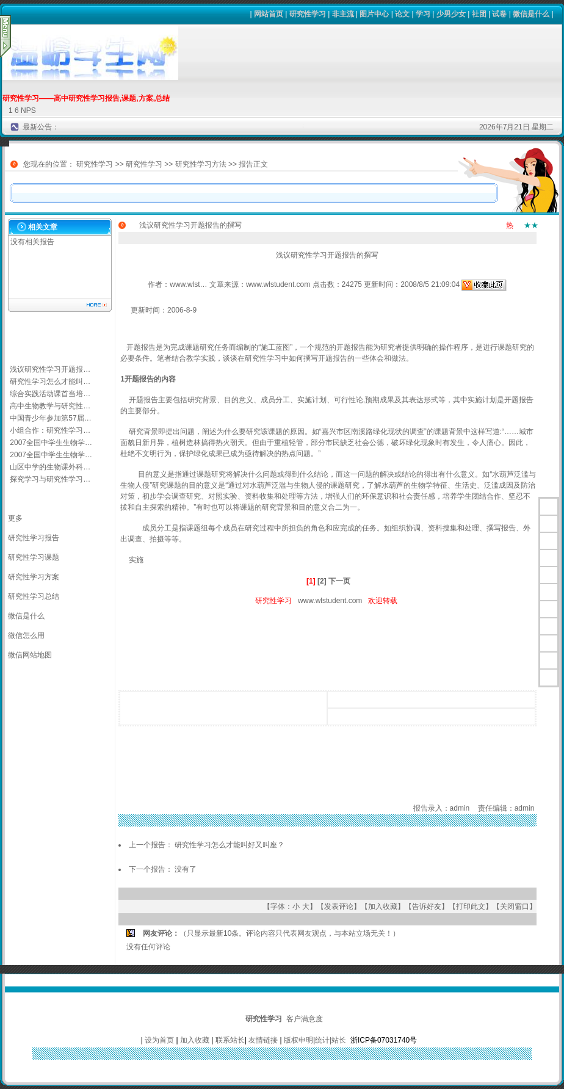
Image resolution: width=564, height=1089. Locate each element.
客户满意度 (304, 1019)
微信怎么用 (26, 635)
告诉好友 (426, 906)
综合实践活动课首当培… (50, 393)
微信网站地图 (30, 655)
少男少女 (451, 14)
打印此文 (470, 906)
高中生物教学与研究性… (50, 406)
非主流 (343, 14)
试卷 (499, 14)
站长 (338, 1040)
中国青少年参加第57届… (50, 418)
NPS (28, 110)
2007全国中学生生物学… (51, 442)
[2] (322, 581)
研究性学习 (307, 14)
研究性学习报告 (33, 538)
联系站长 (230, 1040)
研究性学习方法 (200, 164)
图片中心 (374, 14)
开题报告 (351, 347)
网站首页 (268, 14)
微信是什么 (531, 14)
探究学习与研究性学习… (50, 479)
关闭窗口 (514, 906)
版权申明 (298, 1040)
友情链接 (263, 1040)
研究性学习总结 (33, 596)
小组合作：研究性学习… (50, 430)
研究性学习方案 (33, 577)
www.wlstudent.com (330, 600)
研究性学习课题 (33, 557)
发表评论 (338, 906)
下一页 (339, 581)
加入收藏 (382, 906)
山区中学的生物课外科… (50, 467)
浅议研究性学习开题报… (50, 369)
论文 (402, 14)
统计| (323, 1040)
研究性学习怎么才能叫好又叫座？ (229, 845)
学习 (423, 14)
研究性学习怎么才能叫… (50, 381)
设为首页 (159, 1040)
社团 (479, 14)
